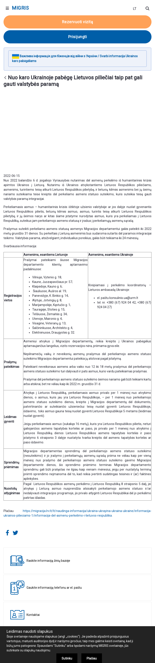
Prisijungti (77, 36)
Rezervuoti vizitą (77, 22)
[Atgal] (5, 77)
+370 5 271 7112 (54, 625)
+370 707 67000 (90, 619)
